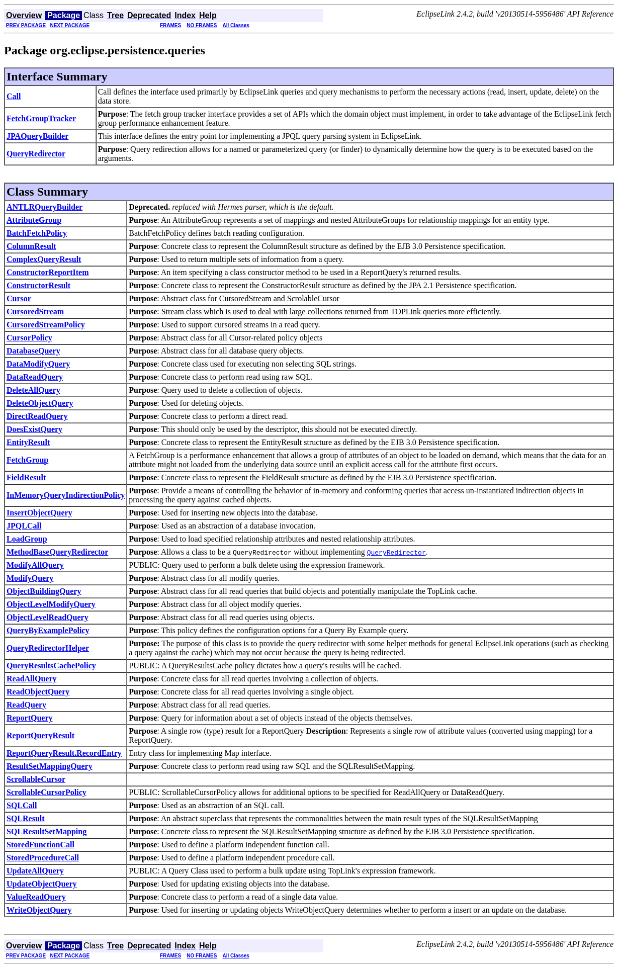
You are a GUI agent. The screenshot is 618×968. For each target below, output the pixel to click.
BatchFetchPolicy (37, 233)
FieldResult (26, 477)
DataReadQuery (35, 377)
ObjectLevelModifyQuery (51, 604)
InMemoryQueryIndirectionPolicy (66, 495)
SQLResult (26, 818)
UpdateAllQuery (35, 870)
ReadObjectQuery (38, 691)
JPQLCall (24, 525)
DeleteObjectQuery (40, 403)
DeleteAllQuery (33, 390)
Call (14, 96)
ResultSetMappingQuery (50, 766)
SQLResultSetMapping (46, 831)
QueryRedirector (36, 153)
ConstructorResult (38, 285)
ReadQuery (26, 704)
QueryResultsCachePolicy (51, 665)
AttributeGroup (34, 220)
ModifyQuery (30, 578)
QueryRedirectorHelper (48, 648)
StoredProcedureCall (43, 857)
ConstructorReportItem (48, 272)
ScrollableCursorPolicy (46, 792)
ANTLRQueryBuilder (44, 207)
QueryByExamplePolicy (48, 630)
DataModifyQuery (38, 364)
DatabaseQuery (33, 350)
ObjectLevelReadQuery (48, 617)
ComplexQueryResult (44, 259)
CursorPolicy (29, 337)
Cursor (19, 298)
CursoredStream (35, 311)
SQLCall (22, 805)
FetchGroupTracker (41, 118)
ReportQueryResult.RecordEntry (64, 753)
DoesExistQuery (34, 429)
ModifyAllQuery (35, 565)
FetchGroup (27, 460)
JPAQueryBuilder (37, 136)
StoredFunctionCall (40, 844)
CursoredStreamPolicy (46, 324)
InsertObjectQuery (39, 512)
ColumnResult (31, 246)
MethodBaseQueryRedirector (57, 552)
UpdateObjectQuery (42, 883)
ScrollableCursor (36, 779)
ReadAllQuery (32, 678)
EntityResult (28, 442)
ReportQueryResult (40, 735)
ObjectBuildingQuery (44, 591)
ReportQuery (30, 718)
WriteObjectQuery (39, 910)
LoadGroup (27, 539)
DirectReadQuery (37, 416)
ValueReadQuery (36, 897)
